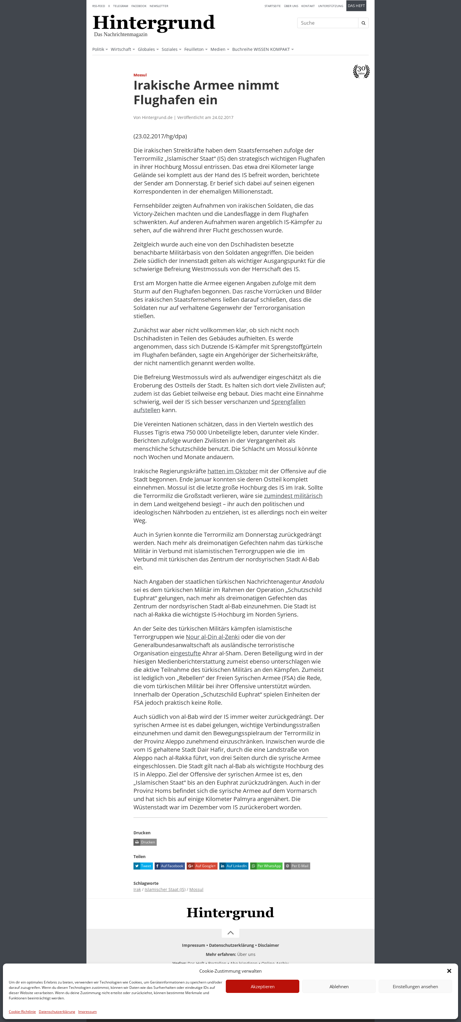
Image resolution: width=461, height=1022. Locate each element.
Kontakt (308, 6)
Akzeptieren (263, 986)
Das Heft (356, 5)
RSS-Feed (98, 6)
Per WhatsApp (265, 866)
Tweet (142, 866)
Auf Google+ (201, 866)
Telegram (120, 6)
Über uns (291, 6)
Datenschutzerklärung (57, 1011)
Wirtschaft (121, 49)
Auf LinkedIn (233, 866)
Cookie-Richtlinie (22, 1011)
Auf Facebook (169, 866)
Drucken (144, 842)
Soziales (170, 49)
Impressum (87, 1011)
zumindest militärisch (293, 496)
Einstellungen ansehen (415, 986)
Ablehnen (339, 986)
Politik (98, 49)
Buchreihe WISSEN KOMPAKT (261, 49)
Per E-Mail (296, 866)
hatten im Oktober (233, 471)
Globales (146, 49)
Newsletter (159, 6)
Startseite (273, 6)
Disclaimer (268, 945)
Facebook (138, 6)
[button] (449, 971)
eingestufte (185, 653)
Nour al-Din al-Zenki (213, 637)
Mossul (196, 889)
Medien (218, 49)
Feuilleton (194, 49)
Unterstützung (330, 6)
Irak (137, 889)
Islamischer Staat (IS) (165, 889)
